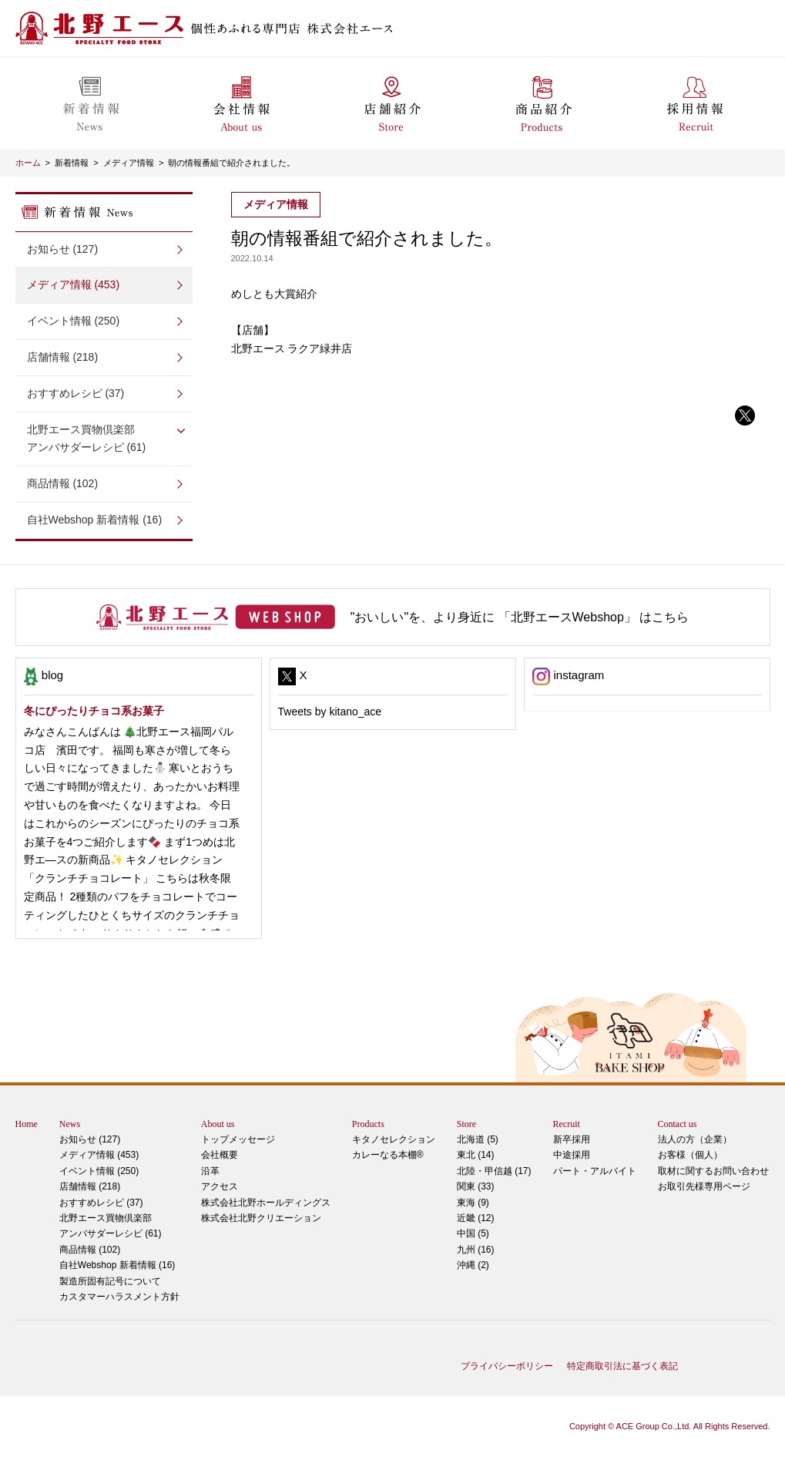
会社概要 (219, 1154)
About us (218, 1124)
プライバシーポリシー (507, 1366)
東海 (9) (473, 1202)
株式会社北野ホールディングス (265, 1202)
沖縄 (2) (473, 1265)
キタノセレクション (393, 1139)
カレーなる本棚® (388, 1154)
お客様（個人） (690, 1154)
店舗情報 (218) (63, 357)
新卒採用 (571, 1139)
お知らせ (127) (63, 249)
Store (466, 1124)
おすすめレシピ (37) (76, 393)
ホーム (28, 162)
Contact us (677, 1124)
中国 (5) (473, 1233)
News (69, 1124)
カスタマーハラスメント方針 (119, 1296)
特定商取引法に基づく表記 (622, 1366)
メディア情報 (128, 162)
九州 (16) (476, 1249)
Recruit (566, 1124)
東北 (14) (476, 1154)
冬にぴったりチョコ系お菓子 (94, 711)
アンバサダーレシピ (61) (104, 437)
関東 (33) (476, 1186)
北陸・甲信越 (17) (494, 1171)
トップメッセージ (238, 1139)
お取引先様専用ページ (704, 1186)
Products (368, 1124)
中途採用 (571, 1154)
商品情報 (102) (63, 483)
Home (26, 1124)
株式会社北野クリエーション (261, 1218)
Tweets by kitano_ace (330, 711)
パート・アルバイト (594, 1171)
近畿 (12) (476, 1218)
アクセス (219, 1186)
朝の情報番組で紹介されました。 (231, 162)
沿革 (210, 1171)
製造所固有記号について (110, 1281)
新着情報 (72, 162)
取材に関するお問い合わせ (713, 1171)
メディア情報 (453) (73, 284)
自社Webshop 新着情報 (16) (95, 519)
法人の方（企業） (695, 1139)
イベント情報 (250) (73, 321)
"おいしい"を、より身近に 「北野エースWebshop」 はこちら (520, 617)
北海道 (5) (477, 1139)
